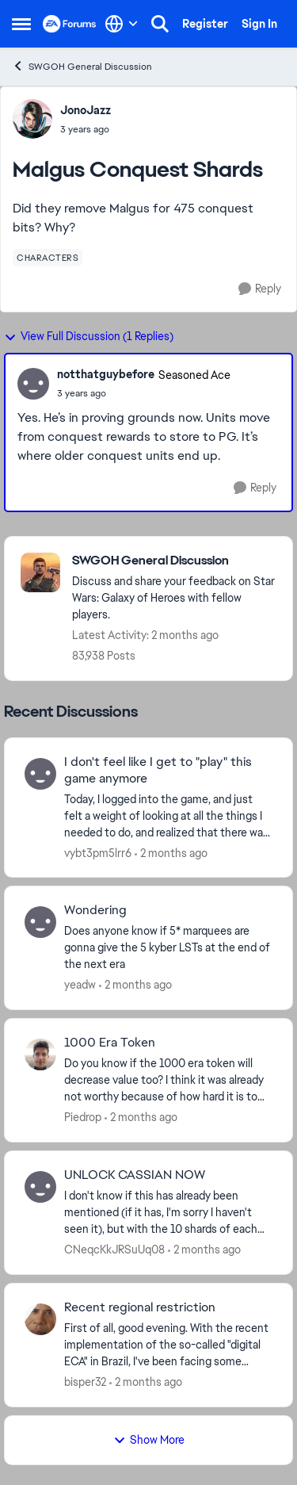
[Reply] (259, 289)
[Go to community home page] (70, 24)
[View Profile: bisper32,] (40, 1319)
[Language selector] (121, 24)
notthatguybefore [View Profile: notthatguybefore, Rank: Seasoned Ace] (105, 374)
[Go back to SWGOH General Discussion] (174, 561)
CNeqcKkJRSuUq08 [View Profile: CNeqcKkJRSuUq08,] (114, 1249)
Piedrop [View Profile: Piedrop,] (82, 1117)
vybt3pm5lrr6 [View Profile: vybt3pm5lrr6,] (97, 852)
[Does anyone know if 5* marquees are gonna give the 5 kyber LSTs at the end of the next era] (168, 948)
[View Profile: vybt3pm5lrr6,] (40, 774)
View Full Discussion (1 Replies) (88, 336)
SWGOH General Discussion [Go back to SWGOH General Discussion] (82, 66)
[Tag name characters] (47, 257)
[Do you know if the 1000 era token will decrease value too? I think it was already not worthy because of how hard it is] (168, 1080)
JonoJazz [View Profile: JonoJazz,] (85, 110)
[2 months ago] (171, 852)
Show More (149, 1440)
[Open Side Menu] (21, 24)
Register (205, 24)
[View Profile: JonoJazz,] (32, 119)
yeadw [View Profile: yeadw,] (80, 985)
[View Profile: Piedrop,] (40, 1054)
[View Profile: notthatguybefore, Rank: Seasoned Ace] (33, 384)
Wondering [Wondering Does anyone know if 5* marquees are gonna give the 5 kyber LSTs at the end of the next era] (95, 910)
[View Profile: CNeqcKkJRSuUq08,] (40, 1187)
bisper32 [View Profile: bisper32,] (85, 1382)
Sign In (259, 24)
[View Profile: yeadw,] (40, 922)
